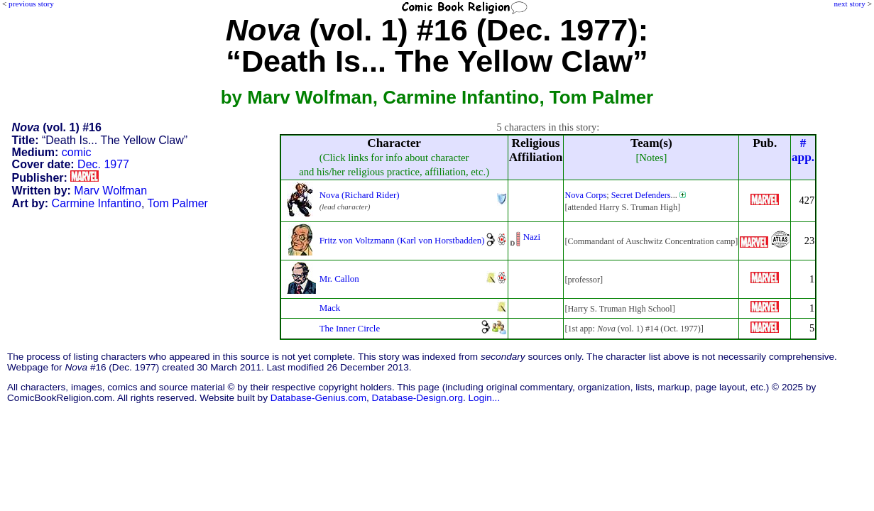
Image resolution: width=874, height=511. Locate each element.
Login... (485, 397)
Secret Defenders (641, 195)
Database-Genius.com (318, 397)
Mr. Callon (339, 278)
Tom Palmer (178, 203)
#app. (803, 150)
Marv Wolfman (110, 191)
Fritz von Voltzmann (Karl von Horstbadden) (402, 240)
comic (77, 152)
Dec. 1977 (103, 164)
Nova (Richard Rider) (359, 194)
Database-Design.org (417, 397)
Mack (330, 307)
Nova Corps (585, 195)
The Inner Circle (350, 328)
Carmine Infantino (96, 203)
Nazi (531, 236)
